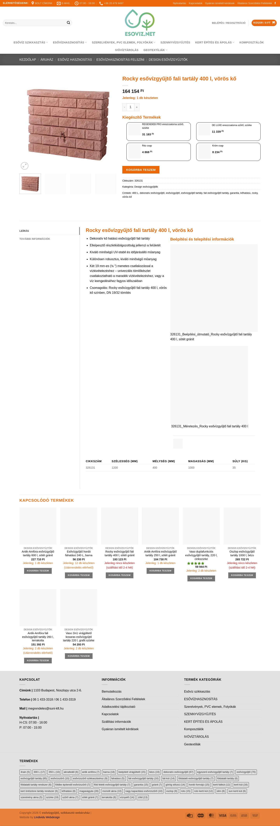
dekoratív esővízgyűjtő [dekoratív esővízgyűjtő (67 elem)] (178, 771)
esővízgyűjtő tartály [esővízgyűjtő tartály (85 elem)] (34, 778)
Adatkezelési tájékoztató (118, 706)
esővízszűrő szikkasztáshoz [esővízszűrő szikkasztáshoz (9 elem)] (90, 778)
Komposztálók (251, 42)
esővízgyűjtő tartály (191, 192)
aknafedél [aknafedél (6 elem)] (71, 771)
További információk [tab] (34, 238)
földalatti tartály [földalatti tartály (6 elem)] (227, 778)
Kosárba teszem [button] (38, 570)
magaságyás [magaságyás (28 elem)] (89, 791)
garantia (234, 192)
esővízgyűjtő (173, 192)
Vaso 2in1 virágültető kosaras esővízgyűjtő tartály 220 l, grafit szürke (78, 637)
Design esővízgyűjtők (168, 59)
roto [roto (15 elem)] (185, 791)
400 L (135, 192)
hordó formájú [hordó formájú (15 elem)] (199, 784)
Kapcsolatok (195, 3)
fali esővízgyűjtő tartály (216, 192)
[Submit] (68, 23)
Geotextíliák (155, 50)
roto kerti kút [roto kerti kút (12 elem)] (203, 791)
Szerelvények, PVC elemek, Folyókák (123, 42)
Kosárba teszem (141, 169)
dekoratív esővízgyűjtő (152, 192)
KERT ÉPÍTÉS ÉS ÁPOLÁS (214, 42)
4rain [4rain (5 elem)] (25, 771)
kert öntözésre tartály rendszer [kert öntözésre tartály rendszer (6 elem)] (39, 791)
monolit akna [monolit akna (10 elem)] (112, 791)
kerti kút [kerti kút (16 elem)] (241, 784)
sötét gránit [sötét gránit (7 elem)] (90, 797)
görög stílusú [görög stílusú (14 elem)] (175, 784)
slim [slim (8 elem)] (221, 791)
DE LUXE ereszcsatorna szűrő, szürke (232, 125)
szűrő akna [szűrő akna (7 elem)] (70, 797)
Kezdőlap (27, 59)
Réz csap (147, 145)
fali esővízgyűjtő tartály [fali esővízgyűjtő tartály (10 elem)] (143, 778)
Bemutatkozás (111, 691)
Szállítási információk (116, 721)
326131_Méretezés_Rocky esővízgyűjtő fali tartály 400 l (209, 426)
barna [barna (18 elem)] (109, 771)
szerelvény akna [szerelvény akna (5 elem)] (31, 797)
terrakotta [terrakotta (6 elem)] (109, 797)
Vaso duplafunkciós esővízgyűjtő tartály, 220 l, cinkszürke (201, 555)
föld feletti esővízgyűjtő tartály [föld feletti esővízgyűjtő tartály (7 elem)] (112, 784)
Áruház (46, 59)
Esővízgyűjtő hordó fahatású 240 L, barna (78, 553)
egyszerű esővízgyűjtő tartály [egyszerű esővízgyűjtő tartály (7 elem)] (215, 771)
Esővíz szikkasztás (31, 42)
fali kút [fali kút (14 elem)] (168, 778)
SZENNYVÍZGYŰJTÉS (175, 42)
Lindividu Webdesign (47, 817)
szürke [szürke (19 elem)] (52, 797)
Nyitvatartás (179, 3)
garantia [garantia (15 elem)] (141, 784)
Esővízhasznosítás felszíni (120, 59)
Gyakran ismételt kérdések (220, 3)
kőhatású (245, 192)
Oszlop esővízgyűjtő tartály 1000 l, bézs (242, 553)
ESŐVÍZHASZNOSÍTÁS (70, 42)
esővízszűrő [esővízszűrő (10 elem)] (60, 778)
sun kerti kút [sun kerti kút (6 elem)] (237, 791)
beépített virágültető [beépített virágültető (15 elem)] (132, 771)
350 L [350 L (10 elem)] (54, 771)
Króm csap (217, 145)
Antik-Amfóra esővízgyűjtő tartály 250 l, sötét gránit (160, 553)
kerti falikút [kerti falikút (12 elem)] (221, 784)
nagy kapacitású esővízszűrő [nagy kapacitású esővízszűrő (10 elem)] (144, 791)
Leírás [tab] (24, 230)
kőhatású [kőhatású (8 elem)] (69, 791)
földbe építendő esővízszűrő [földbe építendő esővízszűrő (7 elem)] (72, 784)
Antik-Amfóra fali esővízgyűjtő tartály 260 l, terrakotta (38, 637)
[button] (196, 563)
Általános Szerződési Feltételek (254, 3)
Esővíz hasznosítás (75, 59)
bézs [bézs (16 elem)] (154, 771)
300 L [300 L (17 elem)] (39, 771)
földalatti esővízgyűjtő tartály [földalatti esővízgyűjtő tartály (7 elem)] (196, 778)
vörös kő (127, 196)
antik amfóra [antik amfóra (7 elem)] (91, 771)
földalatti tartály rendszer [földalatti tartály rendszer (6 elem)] (36, 784)
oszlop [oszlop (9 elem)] (171, 791)
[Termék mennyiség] (130, 107)
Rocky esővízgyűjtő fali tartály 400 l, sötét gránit (120, 553)
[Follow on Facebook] (275, 3)
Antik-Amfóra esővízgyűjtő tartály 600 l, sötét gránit (38, 553)
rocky (255, 192)
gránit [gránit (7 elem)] (157, 784)
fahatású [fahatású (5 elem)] (117, 778)
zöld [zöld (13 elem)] (143, 797)
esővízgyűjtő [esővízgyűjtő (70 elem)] (246, 771)
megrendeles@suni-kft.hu (46, 708)
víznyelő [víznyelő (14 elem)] (127, 797)
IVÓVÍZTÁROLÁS (126, 50)
